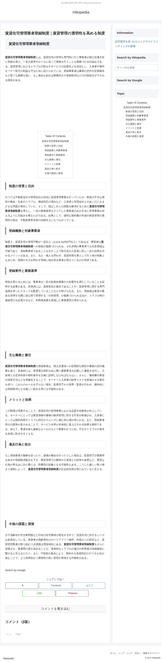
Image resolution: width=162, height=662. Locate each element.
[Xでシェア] (22, 585)
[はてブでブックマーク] (89, 585)
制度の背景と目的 (54, 145)
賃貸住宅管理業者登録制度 (55, 141)
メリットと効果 (52, 164)
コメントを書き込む (55, 608)
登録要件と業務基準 (55, 155)
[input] (137, 67)
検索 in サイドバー (151, 653)
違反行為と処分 (52, 168)
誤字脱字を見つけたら (128, 41)
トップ (119, 653)
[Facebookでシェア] (55, 585)
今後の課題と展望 (54, 173)
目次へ (137, 653)
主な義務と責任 (52, 159)
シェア (128, 653)
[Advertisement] (55, 107)
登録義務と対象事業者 (56, 150)
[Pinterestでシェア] (72, 593)
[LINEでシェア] (38, 593)
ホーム (110, 653)
